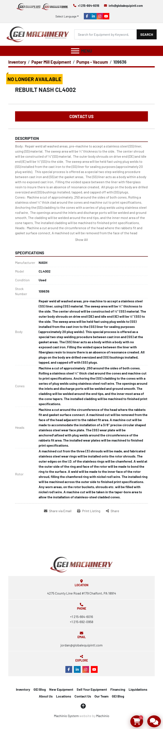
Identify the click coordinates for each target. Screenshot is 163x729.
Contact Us (81, 116)
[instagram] (100, 16)
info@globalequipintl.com (126, 5)
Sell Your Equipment (92, 689)
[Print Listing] (88, 511)
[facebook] (87, 16)
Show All (81, 239)
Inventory (23, 689)
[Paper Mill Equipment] (51, 61)
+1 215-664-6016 (88, 5)
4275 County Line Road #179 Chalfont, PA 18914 (81, 593)
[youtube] (106, 16)
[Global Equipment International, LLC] (81, 564)
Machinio (102, 716)
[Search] (105, 34)
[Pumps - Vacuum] (92, 61)
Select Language (65, 16)
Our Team (101, 696)
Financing (117, 689)
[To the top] (83, 706)
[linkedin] (93, 16)
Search (146, 34)
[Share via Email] (57, 511)
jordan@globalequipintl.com (81, 645)
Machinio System (66, 716)
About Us (46, 696)
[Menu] (75, 51)
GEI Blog (40, 689)
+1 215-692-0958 (81, 622)
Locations (63, 696)
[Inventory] (17, 61)
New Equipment (61, 689)
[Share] (112, 511)
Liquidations (138, 689)
